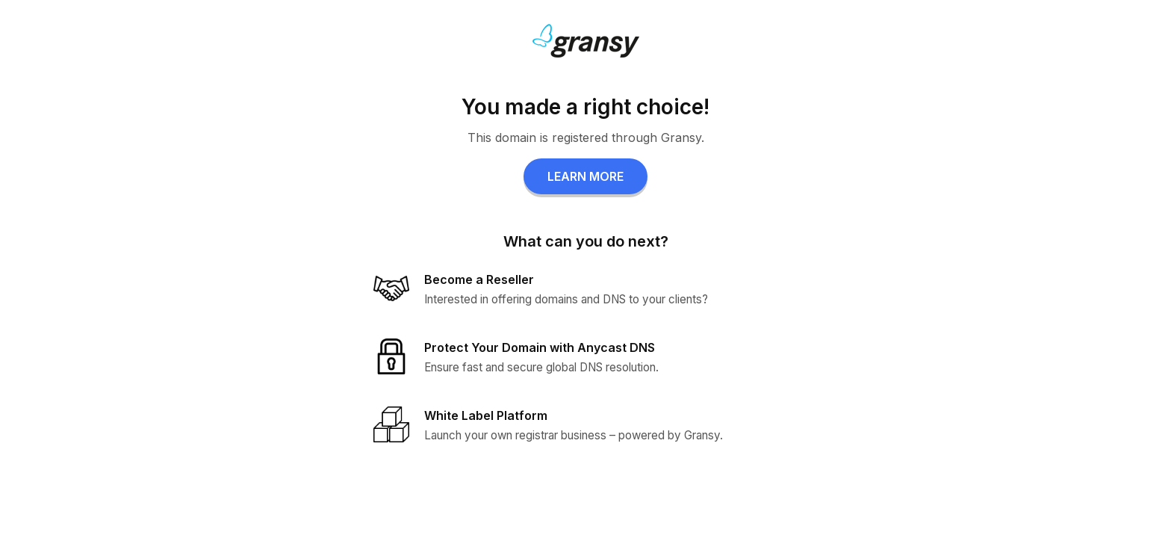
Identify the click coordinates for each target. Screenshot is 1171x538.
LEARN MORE (585, 176)
